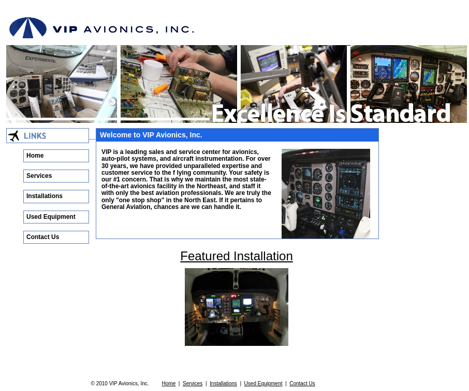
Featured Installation (236, 256)
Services (39, 175)
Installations (44, 196)
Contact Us (42, 237)
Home (34, 155)
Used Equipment (51, 216)
